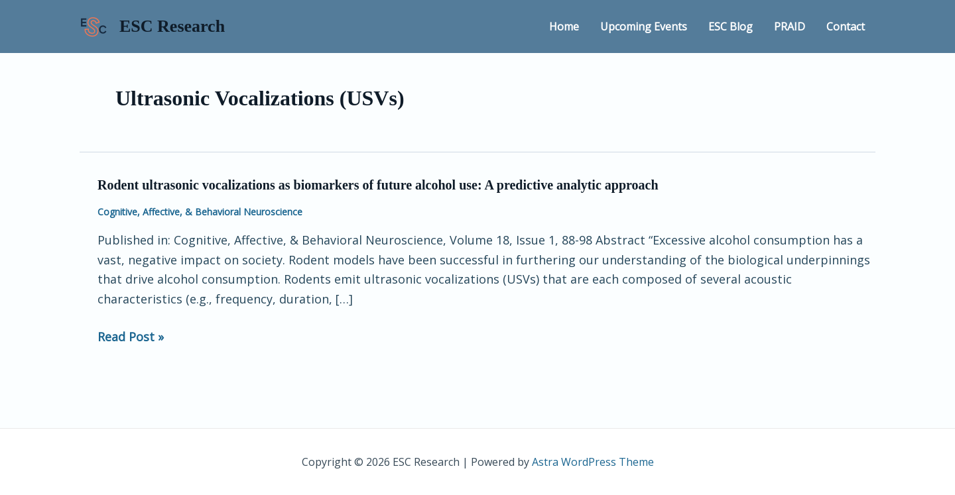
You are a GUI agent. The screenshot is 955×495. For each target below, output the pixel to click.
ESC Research (172, 26)
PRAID (789, 26)
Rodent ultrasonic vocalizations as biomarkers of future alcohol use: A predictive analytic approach (378, 185)
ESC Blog (730, 26)
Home (564, 26)
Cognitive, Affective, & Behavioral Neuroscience (199, 211)
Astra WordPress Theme (593, 462)
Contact (845, 26)
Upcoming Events (643, 26)
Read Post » (130, 337)
